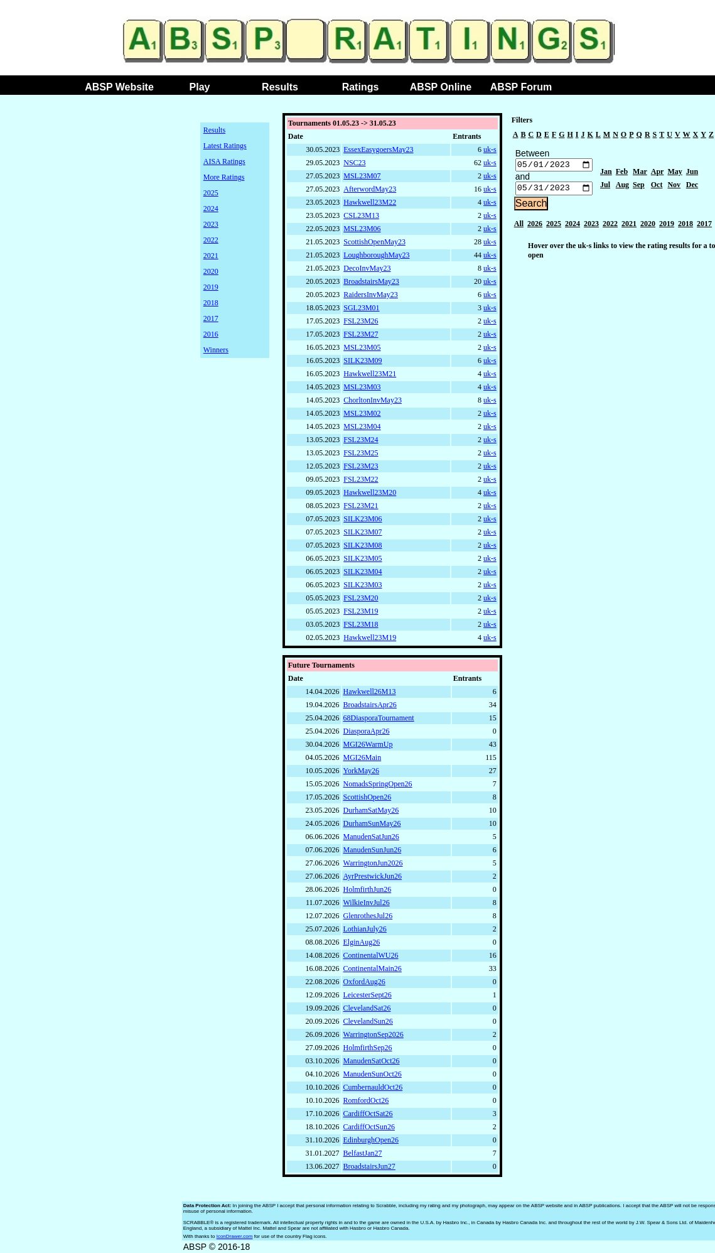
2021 (210, 255)
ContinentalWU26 (371, 955)
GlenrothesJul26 (368, 915)
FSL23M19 (360, 611)
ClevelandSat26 (367, 1008)
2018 (210, 302)
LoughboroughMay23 (376, 255)
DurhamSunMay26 (372, 823)
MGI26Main (362, 757)
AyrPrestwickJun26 (372, 876)
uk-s (490, 149)
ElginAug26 (361, 942)
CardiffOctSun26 (369, 1126)
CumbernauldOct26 (373, 1087)
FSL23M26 (360, 321)
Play (200, 87)
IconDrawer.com (235, 1236)
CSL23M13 (361, 215)
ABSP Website (119, 87)
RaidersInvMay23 (370, 294)
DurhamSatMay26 (371, 810)
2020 (210, 271)
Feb (622, 173)
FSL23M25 (360, 452)
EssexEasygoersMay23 (378, 149)
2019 (210, 287)
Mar (640, 173)
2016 (210, 334)
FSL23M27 (360, 334)
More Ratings (224, 177)
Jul (605, 186)
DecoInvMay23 (366, 268)
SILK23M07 (362, 532)
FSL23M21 (360, 505)
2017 (210, 318)
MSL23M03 (361, 386)
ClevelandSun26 (368, 1021)
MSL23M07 (361, 175)
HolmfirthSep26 (367, 1047)
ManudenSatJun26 (371, 836)
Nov (673, 186)
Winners (215, 349)
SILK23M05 (362, 558)
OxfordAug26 (364, 981)
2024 (210, 208)
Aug (622, 186)
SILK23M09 (362, 360)
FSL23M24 (360, 439)
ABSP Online (440, 87)
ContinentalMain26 (372, 968)
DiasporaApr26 (366, 731)
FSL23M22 (360, 479)
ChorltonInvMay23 (372, 400)
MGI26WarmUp (368, 744)
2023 (210, 224)
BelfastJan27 (362, 1153)
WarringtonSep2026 (373, 1034)
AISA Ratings (224, 161)
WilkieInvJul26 (366, 902)
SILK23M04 (362, 571)
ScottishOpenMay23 (374, 241)
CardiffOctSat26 (368, 1113)
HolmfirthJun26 (367, 889)
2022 (210, 240)
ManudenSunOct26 (372, 1074)
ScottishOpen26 (367, 797)
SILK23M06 (362, 518)
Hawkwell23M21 (369, 373)
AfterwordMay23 (369, 189)
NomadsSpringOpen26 (377, 783)
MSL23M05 (361, 347)
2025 (210, 192)
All (519, 226)
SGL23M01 (361, 307)
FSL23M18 (360, 624)
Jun (692, 173)
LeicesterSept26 (367, 994)
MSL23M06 (361, 228)
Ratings (360, 87)
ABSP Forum (521, 87)
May (674, 173)
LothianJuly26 (365, 929)
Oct (657, 186)
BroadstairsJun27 (369, 1166)
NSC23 (354, 162)
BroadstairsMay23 (371, 281)
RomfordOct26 (366, 1100)
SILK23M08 (362, 545)
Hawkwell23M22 (369, 202)
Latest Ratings (225, 145)
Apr (657, 173)
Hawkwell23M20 (369, 492)
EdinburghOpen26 (371, 1140)
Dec (692, 186)
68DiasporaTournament (378, 717)
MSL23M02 (361, 413)
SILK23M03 (362, 584)
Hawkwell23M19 (369, 637)
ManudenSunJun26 (372, 849)
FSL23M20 (360, 598)
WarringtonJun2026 (373, 863)
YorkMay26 (361, 770)
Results (280, 87)
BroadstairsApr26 (370, 704)
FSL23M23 (360, 466)
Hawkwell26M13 (369, 691)
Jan (606, 173)
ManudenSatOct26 (371, 1060)
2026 (534, 226)
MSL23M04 (361, 426)
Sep (639, 186)
